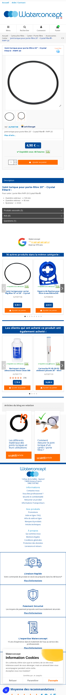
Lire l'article (15, 455)
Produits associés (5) (33, 210)
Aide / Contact (18, 2)
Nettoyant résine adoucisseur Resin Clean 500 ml (17, 370)
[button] (6, 690)
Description (33, 180)
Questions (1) (33, 220)
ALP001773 (17, 374)
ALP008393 (48, 297)
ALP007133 (48, 374)
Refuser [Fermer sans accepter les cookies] (13, 680)
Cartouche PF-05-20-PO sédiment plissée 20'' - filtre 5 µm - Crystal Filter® (48, 370)
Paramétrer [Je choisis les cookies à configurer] (32, 680)
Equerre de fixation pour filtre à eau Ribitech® (49, 292)
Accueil (5, 2)
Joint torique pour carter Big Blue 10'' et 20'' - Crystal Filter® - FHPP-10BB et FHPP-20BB (17, 294)
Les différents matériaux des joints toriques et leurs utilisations (18, 444)
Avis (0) (33, 215)
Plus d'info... (10, 135)
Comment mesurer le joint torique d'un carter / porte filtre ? (46, 445)
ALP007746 (17, 297)
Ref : (6, 127)
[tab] (33, 180)
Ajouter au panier (38, 162)
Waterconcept (34, 239)
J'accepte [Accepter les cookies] (53, 680)
